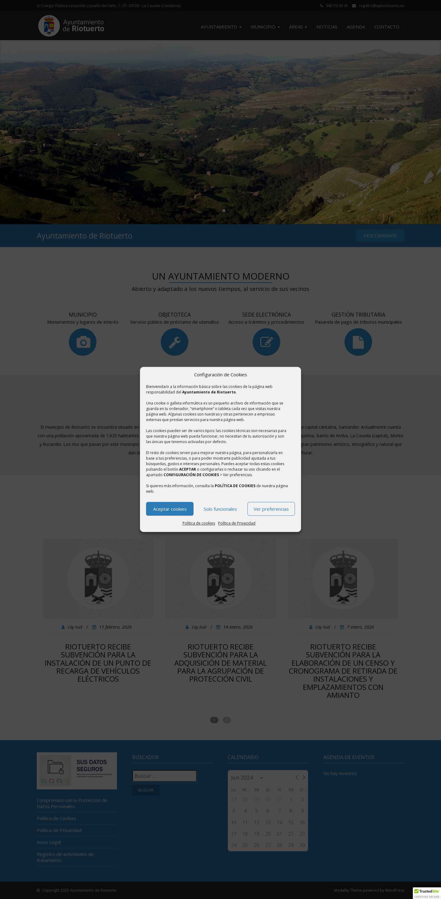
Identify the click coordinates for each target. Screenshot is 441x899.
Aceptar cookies (170, 509)
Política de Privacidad (236, 523)
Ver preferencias (271, 509)
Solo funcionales (220, 509)
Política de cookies (199, 523)
